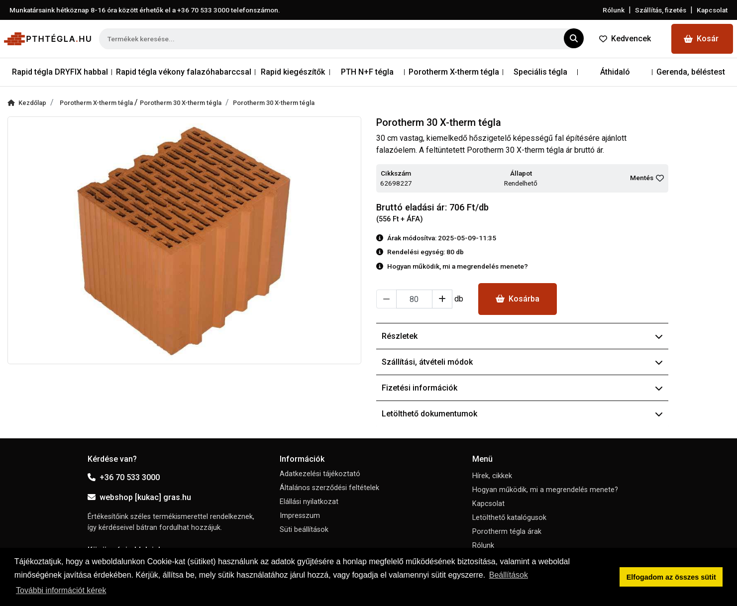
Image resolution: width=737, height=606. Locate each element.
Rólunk (614, 10)
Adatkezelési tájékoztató (320, 474)
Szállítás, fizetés (660, 10)
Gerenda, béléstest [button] (690, 72)
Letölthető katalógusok (509, 517)
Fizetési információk (522, 388)
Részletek (522, 336)
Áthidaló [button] (615, 72)
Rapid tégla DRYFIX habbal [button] (60, 72)
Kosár (701, 38)
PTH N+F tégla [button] (367, 72)
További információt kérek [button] (61, 590)
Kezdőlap (26, 102)
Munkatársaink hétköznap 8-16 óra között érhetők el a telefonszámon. (144, 10)
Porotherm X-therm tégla (97, 102)
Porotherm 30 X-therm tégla (180, 102)
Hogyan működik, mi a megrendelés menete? (545, 490)
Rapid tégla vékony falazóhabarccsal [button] (183, 72)
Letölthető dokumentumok (522, 413)
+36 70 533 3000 (124, 477)
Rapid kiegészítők (293, 72)
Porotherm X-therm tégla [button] (454, 72)
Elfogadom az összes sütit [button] (671, 577)
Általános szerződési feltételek (329, 488)
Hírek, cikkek (492, 476)
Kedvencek (625, 38)
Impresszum (300, 515)
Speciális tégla (540, 72)
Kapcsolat (712, 10)
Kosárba (517, 298)
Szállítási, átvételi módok (522, 362)
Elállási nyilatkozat (309, 502)
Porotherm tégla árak (506, 531)
